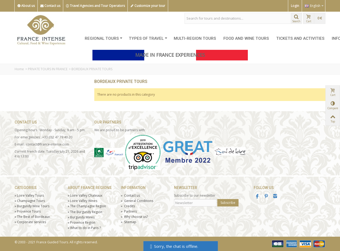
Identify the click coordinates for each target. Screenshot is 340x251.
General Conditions (137, 201)
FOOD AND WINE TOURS (246, 38)
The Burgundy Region (85, 212)
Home (19, 69)
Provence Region (81, 222)
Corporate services (30, 222)
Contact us (50, 5)
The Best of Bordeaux (32, 216)
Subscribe (227, 202)
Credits (128, 206)
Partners (129, 211)
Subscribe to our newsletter (194, 195)
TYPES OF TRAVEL (148, 38)
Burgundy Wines (81, 217)
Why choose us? (134, 216)
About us (26, 5)
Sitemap (128, 222)
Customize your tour (147, 5)
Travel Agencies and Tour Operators (95, 5)
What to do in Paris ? (84, 228)
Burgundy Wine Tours (32, 206)
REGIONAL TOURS (103, 38)
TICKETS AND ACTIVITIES (300, 38)
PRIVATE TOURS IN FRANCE (47, 69)
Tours (28, 211)
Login (295, 5)
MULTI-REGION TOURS (195, 38)
